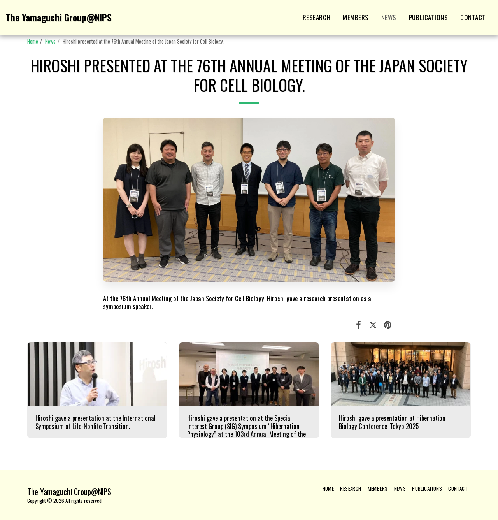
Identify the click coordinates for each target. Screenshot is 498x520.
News (50, 41)
